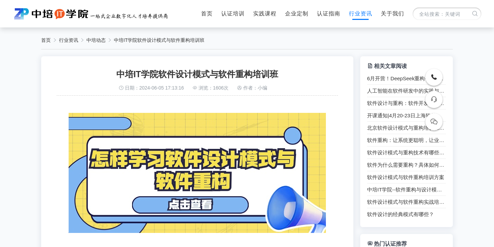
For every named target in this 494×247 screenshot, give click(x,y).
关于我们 (392, 13)
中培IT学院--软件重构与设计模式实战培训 (406, 189)
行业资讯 (360, 13)
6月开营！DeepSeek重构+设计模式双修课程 (406, 78)
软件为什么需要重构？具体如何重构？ (406, 165)
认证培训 (233, 13)
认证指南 (328, 13)
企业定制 (296, 13)
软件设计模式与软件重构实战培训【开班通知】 (406, 202)
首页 (207, 13)
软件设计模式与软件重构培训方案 (405, 177)
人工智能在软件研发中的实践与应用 (406, 91)
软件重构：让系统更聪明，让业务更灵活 (406, 140)
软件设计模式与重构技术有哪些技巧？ (406, 152)
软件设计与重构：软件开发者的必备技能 (406, 103)
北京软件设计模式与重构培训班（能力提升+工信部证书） (406, 128)
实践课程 (265, 13)
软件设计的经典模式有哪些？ (400, 214)
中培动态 (96, 40)
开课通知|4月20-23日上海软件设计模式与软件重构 (406, 115)
